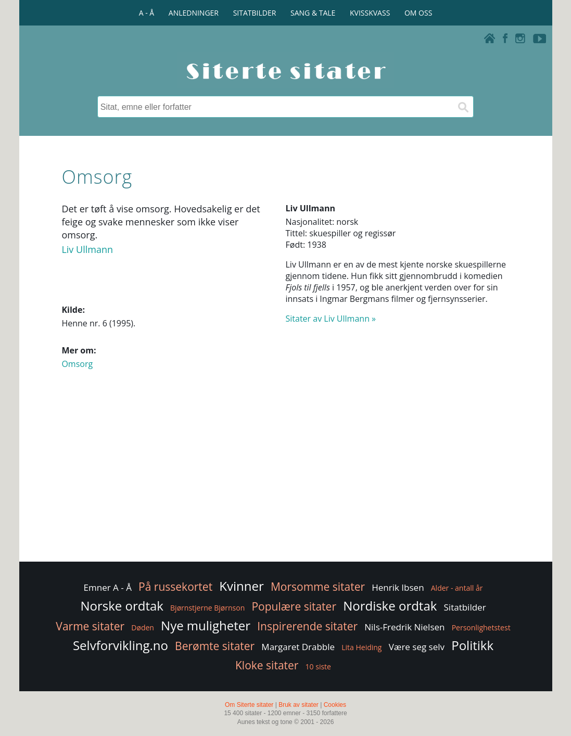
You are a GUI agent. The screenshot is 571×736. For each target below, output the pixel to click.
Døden (142, 627)
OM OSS (418, 13)
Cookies (335, 704)
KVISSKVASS (370, 13)
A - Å (146, 13)
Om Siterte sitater (249, 704)
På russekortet (175, 586)
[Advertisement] (285, 476)
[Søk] (463, 107)
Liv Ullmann (87, 249)
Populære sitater (293, 606)
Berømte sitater (215, 646)
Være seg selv (417, 647)
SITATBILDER (254, 13)
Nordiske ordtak (390, 605)
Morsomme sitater (318, 586)
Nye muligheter (205, 625)
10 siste (318, 666)
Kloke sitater (266, 665)
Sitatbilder (465, 607)
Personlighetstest (481, 627)
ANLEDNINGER (194, 13)
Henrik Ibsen (398, 587)
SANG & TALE (312, 13)
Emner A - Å (108, 587)
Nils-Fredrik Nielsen (404, 627)
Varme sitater (90, 626)
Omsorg (77, 364)
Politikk (472, 645)
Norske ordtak (121, 605)
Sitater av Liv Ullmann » (331, 318)
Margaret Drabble (298, 647)
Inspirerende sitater (307, 626)
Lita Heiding (361, 647)
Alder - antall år (457, 588)
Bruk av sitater (298, 704)
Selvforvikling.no (120, 645)
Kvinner (241, 585)
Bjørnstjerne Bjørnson (207, 608)
